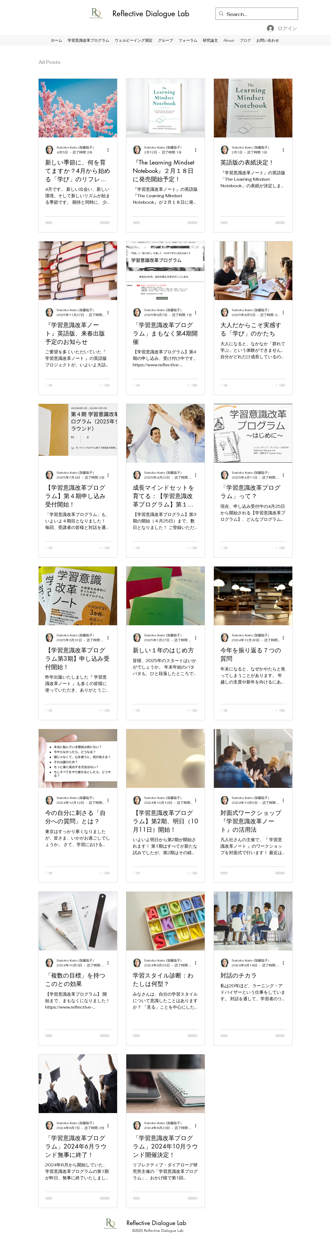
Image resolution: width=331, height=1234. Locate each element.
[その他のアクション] (110, 150)
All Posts (49, 62)
